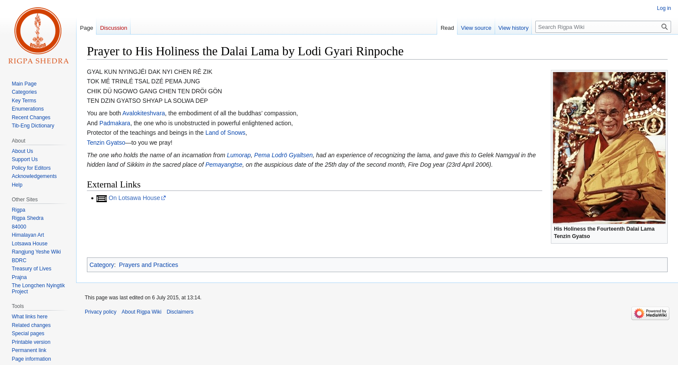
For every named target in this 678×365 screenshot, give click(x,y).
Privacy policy (100, 312)
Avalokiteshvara (143, 113)
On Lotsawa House (134, 197)
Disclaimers (179, 312)
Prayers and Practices (148, 264)
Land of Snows (225, 132)
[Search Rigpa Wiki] (603, 27)
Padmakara (115, 123)
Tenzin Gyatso (106, 142)
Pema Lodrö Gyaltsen (283, 155)
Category (102, 264)
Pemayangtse (224, 164)
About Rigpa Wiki (141, 312)
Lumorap (239, 155)
